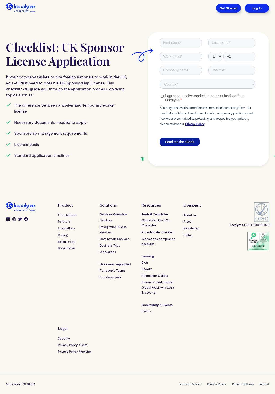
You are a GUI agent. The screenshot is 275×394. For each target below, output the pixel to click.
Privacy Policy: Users (72, 345)
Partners (64, 221)
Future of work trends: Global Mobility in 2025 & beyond (158, 287)
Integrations (66, 228)
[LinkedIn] (8, 219)
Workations (108, 252)
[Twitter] (20, 219)
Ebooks (147, 269)
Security (64, 338)
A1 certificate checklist (157, 232)
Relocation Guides (155, 275)
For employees (110, 277)
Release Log (67, 241)
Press (187, 221)
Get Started (228, 8)
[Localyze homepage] (20, 8)
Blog (145, 262)
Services (106, 220)
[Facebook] (26, 219)
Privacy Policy (216, 384)
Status (187, 235)
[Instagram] (14, 219)
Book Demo (66, 248)
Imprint (264, 384)
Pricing (63, 235)
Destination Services (114, 239)
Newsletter (191, 228)
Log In (257, 8)
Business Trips (110, 245)
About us (189, 215)
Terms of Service (190, 384)
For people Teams (112, 270)
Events (146, 311)
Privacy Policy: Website (74, 351)
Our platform (67, 215)
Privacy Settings (243, 384)
